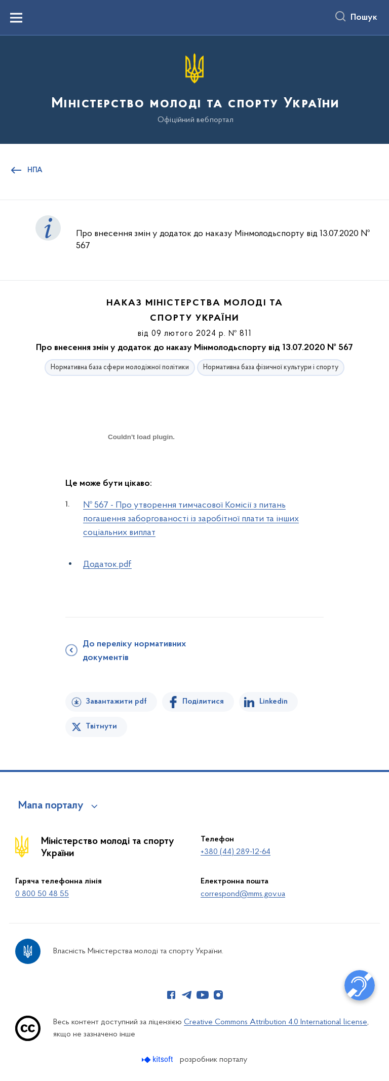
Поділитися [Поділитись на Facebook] (203, 702)
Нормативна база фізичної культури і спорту (270, 367)
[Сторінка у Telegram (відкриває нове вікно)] (187, 995)
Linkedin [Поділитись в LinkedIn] (273, 702)
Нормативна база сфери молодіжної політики (120, 367)
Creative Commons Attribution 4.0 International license (275, 1022)
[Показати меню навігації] (16, 18)
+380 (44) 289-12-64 (235, 852)
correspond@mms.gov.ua (243, 894)
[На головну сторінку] (194, 89)
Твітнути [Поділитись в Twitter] (101, 726)
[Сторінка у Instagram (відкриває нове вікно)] (218, 995)
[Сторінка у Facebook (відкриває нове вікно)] (171, 995)
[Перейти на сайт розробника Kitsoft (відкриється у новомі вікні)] (158, 1059)
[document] (141, 472)
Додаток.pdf (107, 564)
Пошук (364, 17)
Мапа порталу (51, 806)
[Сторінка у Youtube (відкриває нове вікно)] (203, 995)
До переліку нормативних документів (134, 651)
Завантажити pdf (116, 702)
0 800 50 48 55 (42, 894)
